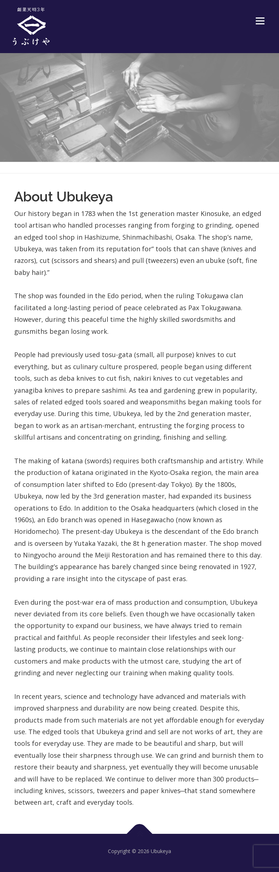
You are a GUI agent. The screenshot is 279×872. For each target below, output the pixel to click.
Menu (260, 20)
